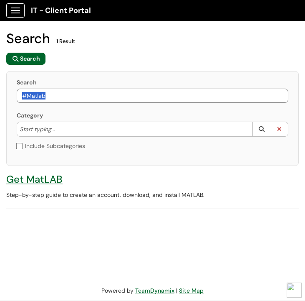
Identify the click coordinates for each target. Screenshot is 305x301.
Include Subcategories (51, 146)
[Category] (59, 129)
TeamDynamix (154, 290)
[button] (261, 129)
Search (27, 82)
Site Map (191, 290)
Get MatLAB (34, 179)
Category (30, 115)
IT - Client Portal (61, 10)
